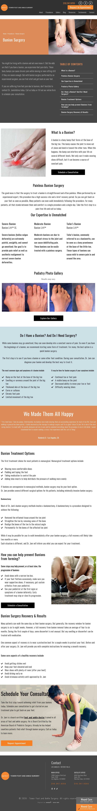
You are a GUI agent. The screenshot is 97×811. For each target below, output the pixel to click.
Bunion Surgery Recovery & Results (74, 112)
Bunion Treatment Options (71, 99)
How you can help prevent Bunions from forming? (76, 105)
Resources (72, 12)
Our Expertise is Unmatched (71, 81)
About (41, 12)
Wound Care (86, 800)
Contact (91, 12)
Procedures (49, 12)
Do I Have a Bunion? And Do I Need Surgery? (74, 93)
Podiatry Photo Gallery (70, 86)
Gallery (58, 12)
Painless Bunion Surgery (70, 76)
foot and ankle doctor (34, 717)
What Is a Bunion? (68, 70)
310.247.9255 (69, 3)
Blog (64, 12)
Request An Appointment (80, 7)
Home (4, 34)
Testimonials (82, 12)
